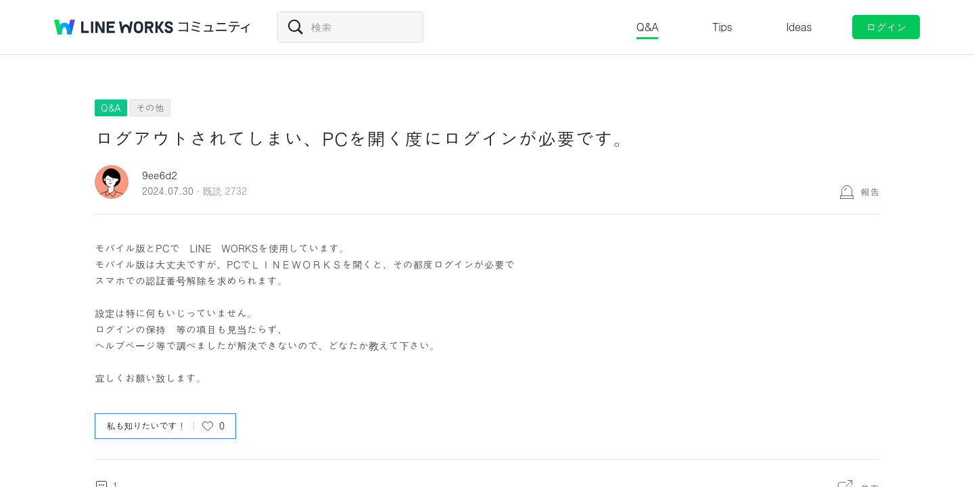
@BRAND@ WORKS (113, 27)
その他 (150, 107)
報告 (869, 191)
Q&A (647, 26)
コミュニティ (214, 27)
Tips (722, 26)
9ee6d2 (159, 175)
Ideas (799, 26)
